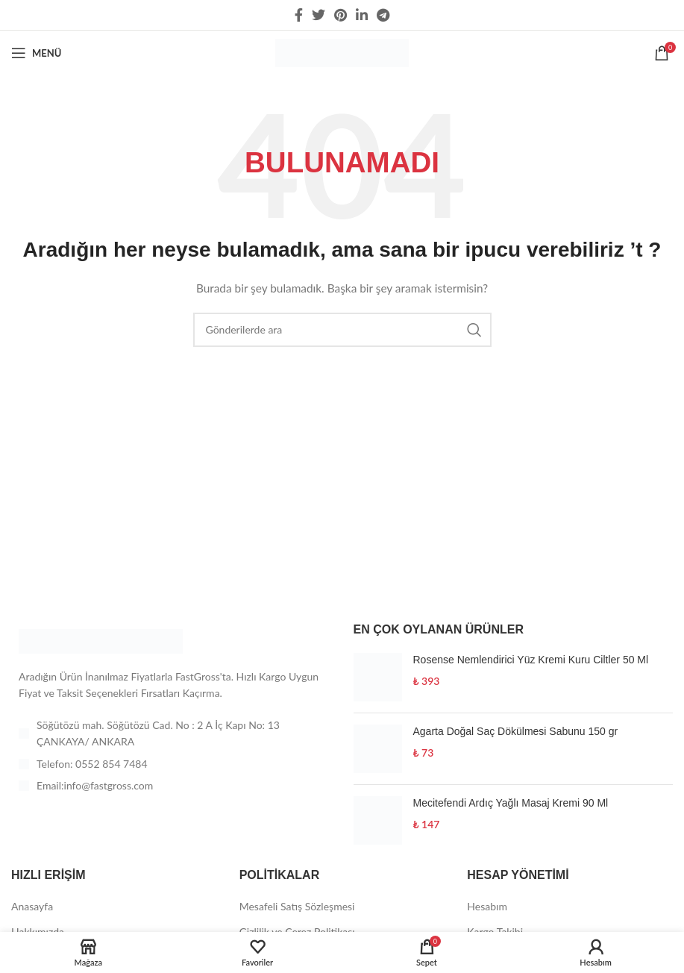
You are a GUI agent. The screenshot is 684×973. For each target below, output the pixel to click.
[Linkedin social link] (361, 15)
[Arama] (342, 330)
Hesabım (487, 906)
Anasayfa (32, 906)
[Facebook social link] (298, 15)
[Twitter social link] (318, 15)
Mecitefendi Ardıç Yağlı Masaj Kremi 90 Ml (511, 803)
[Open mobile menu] (36, 53)
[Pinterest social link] (340, 15)
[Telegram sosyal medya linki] (383, 15)
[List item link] (171, 764)
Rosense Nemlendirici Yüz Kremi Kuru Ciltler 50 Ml (531, 660)
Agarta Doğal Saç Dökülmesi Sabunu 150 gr (515, 731)
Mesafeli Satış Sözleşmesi (297, 906)
